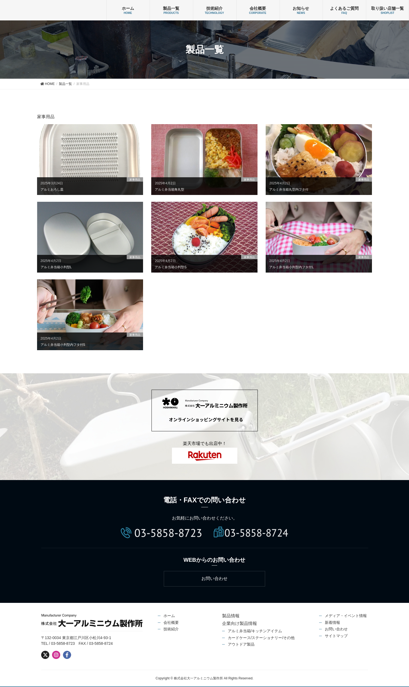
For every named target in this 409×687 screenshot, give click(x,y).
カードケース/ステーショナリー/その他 (261, 638)
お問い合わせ (336, 629)
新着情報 (332, 622)
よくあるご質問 (344, 8)
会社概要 (258, 8)
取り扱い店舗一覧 (387, 8)
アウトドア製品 (241, 644)
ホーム (128, 8)
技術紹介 (214, 8)
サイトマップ (336, 636)
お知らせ (301, 8)
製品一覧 (171, 8)
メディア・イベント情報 (346, 616)
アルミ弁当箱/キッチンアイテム (255, 631)
